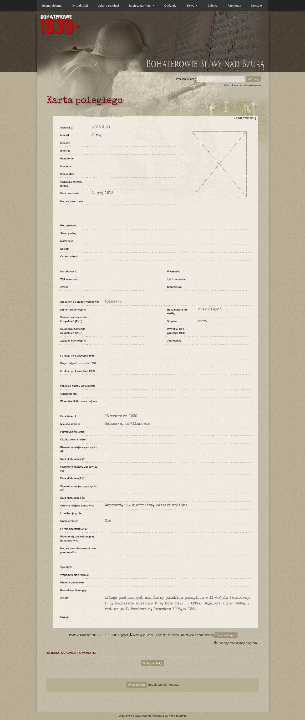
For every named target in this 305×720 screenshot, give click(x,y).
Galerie (213, 6)
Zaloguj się (136, 684)
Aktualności (80, 6)
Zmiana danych (226, 635)
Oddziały (170, 6)
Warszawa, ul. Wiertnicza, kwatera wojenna (146, 505)
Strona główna (51, 6)
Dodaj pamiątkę (152, 663)
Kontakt (256, 6)
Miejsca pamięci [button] (140, 6)
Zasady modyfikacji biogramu (236, 643)
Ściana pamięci (108, 6)
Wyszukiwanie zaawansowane (242, 85)
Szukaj (253, 79)
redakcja (139, 635)
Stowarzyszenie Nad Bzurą (148, 715)
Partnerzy (234, 6)
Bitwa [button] (191, 6)
